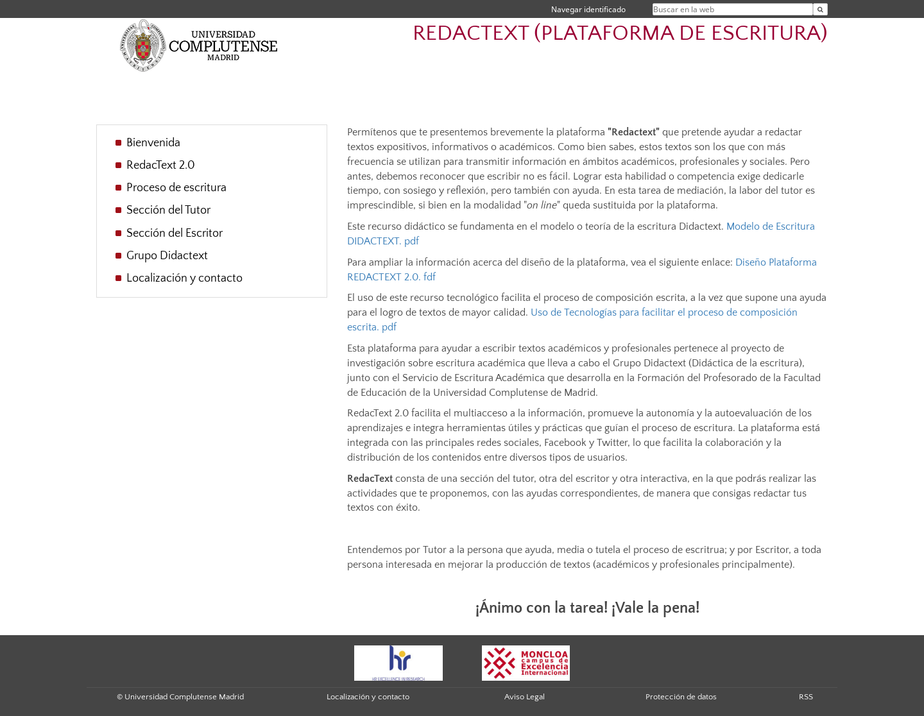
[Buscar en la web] (820, 9)
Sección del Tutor (168, 210)
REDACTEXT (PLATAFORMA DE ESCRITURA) (620, 34)
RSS (806, 696)
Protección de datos (681, 696)
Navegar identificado (588, 9)
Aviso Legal (524, 696)
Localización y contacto (184, 278)
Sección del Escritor (174, 233)
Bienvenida (153, 143)
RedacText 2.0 (160, 165)
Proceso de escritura (176, 188)
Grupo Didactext (167, 256)
